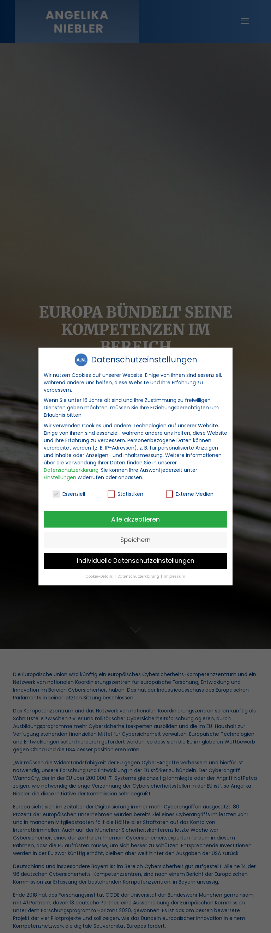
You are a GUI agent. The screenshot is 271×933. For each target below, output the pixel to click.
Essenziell (69, 492)
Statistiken (125, 492)
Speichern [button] (135, 539)
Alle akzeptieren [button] (135, 518)
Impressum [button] (174, 575)
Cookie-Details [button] (100, 575)
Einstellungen (60, 476)
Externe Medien (189, 492)
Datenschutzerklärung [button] (139, 575)
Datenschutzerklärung (71, 468)
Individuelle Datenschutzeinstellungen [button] (135, 559)
